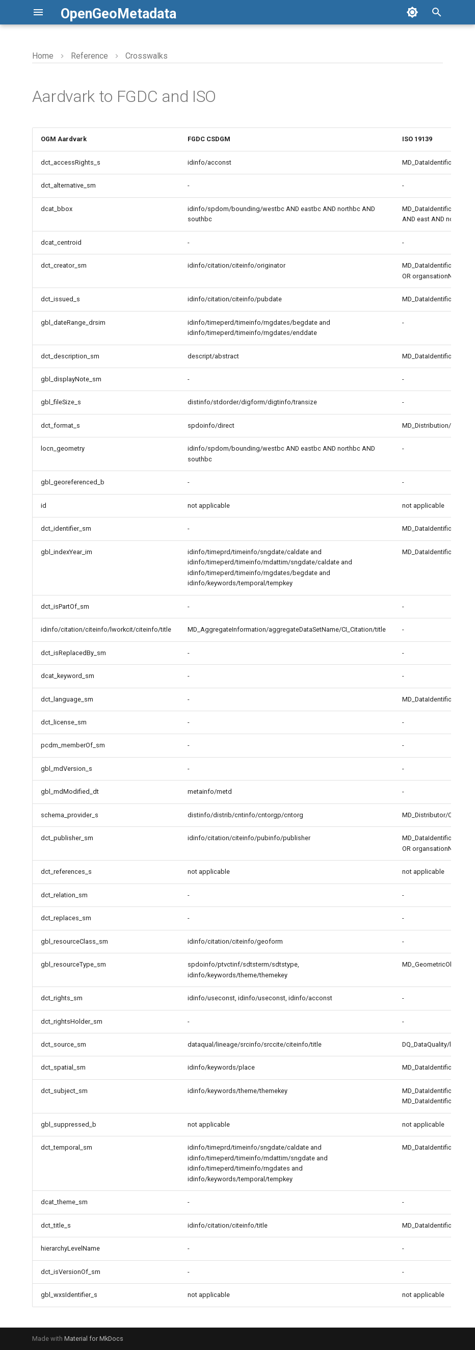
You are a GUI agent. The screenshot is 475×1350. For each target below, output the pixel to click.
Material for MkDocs (93, 1338)
